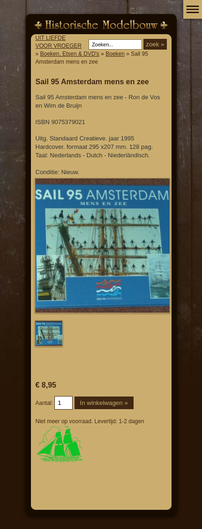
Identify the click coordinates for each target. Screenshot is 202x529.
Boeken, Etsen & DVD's (69, 54)
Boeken (115, 54)
